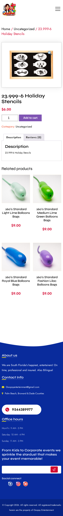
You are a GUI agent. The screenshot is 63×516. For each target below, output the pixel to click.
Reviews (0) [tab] (33, 137)
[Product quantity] (10, 118)
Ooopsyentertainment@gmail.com (22, 387)
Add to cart (30, 117)
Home (6, 29)
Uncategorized (24, 29)
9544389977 (22, 409)
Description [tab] (13, 137)
